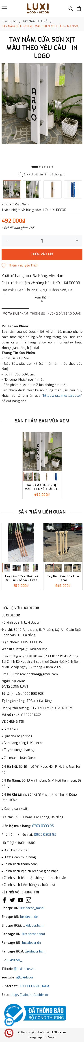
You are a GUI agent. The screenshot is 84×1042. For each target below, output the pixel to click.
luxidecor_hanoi (32, 908)
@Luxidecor (25, 977)
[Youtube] (20, 900)
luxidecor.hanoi (33, 934)
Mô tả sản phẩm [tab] (15, 313)
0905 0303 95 (45, 835)
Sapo (52, 1037)
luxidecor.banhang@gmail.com (35, 674)
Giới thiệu (11, 729)
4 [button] (44, 167)
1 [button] (34, 167)
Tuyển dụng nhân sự (19, 750)
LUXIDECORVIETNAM (34, 986)
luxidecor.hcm (33, 925)
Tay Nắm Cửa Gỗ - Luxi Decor (63, 578)
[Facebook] (4, 900)
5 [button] (47, 167)
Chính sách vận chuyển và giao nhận (31, 871)
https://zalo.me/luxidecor (62, 396)
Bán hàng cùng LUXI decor (23, 743)
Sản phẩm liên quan (42, 512)
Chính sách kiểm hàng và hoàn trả (29, 885)
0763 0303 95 (43, 826)
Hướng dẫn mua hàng (20, 857)
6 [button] (49, 167)
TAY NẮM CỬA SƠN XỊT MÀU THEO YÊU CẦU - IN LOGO (42, 487)
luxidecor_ (15, 960)
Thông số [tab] (37, 313)
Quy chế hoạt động (18, 736)
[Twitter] (12, 900)
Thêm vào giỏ (42, 254)
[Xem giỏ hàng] (79, 8)
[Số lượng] (42, 241)
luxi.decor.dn (31, 943)
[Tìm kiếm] (71, 8)
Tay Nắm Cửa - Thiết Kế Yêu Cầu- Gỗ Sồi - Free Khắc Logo (21, 578)
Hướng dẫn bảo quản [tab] (64, 313)
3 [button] (42, 167)
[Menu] (4, 8)
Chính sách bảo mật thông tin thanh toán (35, 878)
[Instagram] (28, 900)
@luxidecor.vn (24, 969)
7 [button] (52, 167)
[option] (42, 103)
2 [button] (40, 167)
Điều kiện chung (15, 850)
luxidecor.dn (29, 917)
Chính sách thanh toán (21, 864)
